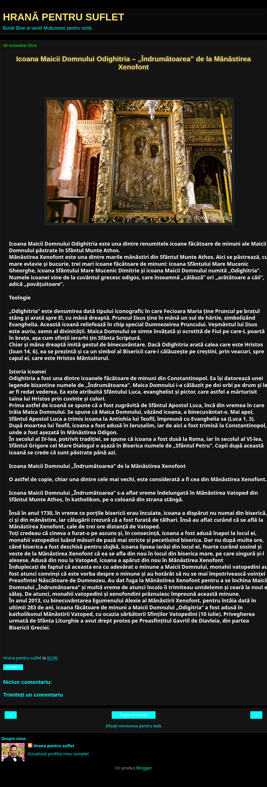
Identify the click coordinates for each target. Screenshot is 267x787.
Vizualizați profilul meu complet (58, 753)
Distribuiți (13, 667)
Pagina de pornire (133, 715)
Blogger (143, 768)
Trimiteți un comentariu (33, 695)
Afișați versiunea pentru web (133, 726)
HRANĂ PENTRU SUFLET (63, 17)
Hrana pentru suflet (53, 745)
